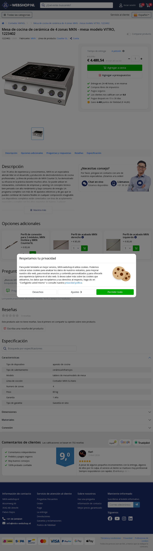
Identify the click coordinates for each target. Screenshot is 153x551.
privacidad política (73, 282)
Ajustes (76, 292)
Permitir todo (115, 292)
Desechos (37, 292)
